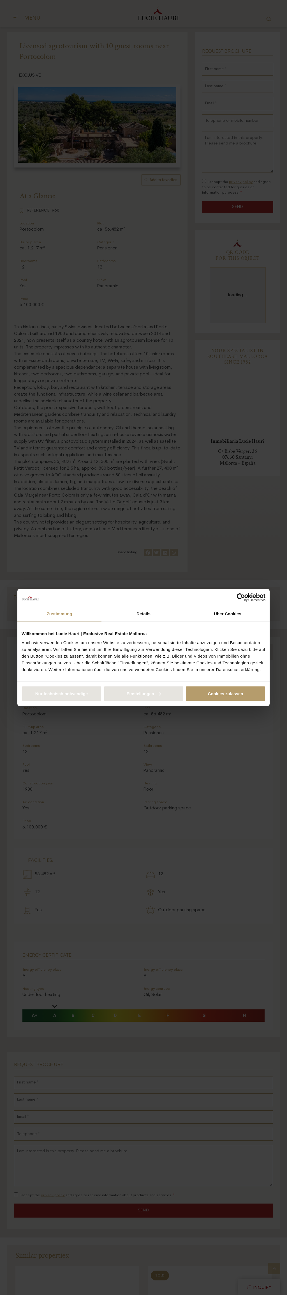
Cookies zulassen (225, 693)
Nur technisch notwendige (61, 693)
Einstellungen (144, 693)
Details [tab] (143, 613)
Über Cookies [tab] (227, 613)
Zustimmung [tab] (59, 613)
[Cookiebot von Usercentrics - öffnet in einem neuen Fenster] (240, 597)
